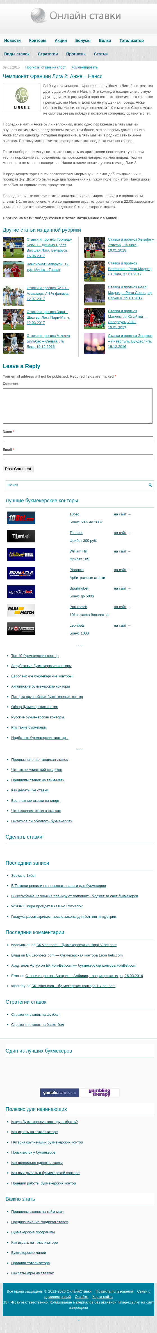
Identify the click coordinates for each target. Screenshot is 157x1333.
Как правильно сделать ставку (37, 1169)
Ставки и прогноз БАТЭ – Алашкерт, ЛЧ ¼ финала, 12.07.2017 (48, 293)
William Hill (79, 558)
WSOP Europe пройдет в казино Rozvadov (47, 913)
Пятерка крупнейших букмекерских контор (47, 703)
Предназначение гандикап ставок (39, 766)
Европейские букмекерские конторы (41, 683)
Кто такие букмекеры (29, 734)
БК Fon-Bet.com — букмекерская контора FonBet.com (91, 972)
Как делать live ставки (29, 797)
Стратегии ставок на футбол (35, 1021)
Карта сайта (102, 1303)
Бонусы (82, 40)
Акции (61, 40)
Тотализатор (131, 40)
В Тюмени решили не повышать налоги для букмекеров (58, 892)
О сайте (81, 1303)
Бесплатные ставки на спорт (35, 807)
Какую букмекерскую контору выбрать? (44, 1128)
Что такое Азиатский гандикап (36, 776)
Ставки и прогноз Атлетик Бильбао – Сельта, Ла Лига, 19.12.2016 (48, 341)
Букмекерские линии (28, 1259)
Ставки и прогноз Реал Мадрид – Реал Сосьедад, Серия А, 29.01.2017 (130, 292)
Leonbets (77, 632)
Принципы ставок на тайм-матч (37, 787)
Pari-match (78, 613)
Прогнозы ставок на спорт (45, 67)
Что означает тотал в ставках (36, 817)
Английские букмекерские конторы (40, 693)
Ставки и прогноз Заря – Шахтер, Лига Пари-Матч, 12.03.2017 (48, 317)
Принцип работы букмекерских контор (43, 1190)
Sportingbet (79, 595)
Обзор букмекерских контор (34, 713)
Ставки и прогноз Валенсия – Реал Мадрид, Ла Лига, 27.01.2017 (130, 268)
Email (8, 456)
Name (8, 438)
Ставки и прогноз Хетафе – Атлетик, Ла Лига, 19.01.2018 (131, 244)
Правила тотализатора (30, 1270)
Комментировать (84, 67)
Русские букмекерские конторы (37, 724)
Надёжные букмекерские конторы (39, 744)
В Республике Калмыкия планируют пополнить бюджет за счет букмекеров (74, 903)
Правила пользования (114, 1298)
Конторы (37, 40)
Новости (12, 40)
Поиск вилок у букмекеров (33, 1159)
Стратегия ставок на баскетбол (37, 1031)
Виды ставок (16, 54)
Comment (10, 384)
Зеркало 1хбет (23, 882)
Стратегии (48, 54)
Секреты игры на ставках (32, 1280)
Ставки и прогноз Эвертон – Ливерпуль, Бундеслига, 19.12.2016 (130, 341)
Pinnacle (77, 576)
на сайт (120, 521)
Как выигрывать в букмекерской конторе (45, 1179)
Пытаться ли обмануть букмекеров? (41, 828)
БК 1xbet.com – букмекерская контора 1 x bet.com (73, 992)
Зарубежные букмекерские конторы (41, 672)
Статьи (101, 54)
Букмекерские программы (33, 1239)
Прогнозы (76, 54)
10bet (74, 521)
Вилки (105, 40)
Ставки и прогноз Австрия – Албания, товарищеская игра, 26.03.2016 (84, 982)
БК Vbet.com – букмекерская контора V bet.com (77, 951)
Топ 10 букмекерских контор (35, 662)
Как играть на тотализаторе (34, 1138)
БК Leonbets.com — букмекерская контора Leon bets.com (74, 962)
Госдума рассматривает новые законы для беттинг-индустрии (63, 923)
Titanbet (76, 539)
